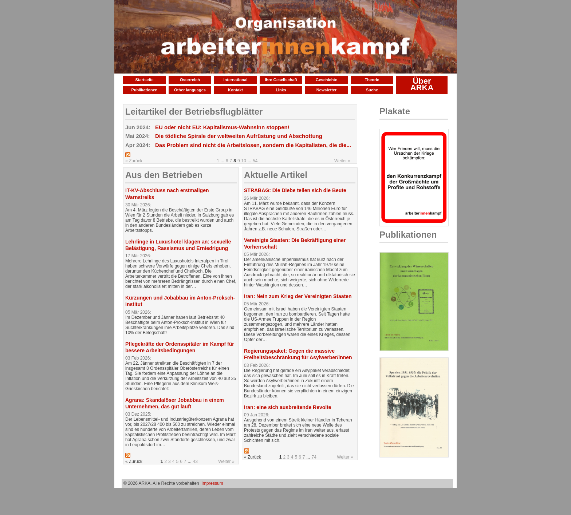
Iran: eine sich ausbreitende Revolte (287, 407)
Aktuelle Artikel (275, 175)
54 (255, 160)
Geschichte (326, 80)
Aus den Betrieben (163, 175)
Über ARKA (422, 84)
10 (243, 160)
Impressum (212, 483)
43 (195, 461)
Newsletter (326, 90)
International (235, 80)
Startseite (144, 80)
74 (314, 457)
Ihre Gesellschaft (281, 80)
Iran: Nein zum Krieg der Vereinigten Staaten (298, 296)
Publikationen (144, 90)
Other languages (190, 90)
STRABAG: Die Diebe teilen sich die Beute (295, 190)
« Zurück (133, 160)
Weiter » (342, 160)
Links (281, 90)
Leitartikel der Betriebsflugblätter (194, 111)
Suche (372, 90)
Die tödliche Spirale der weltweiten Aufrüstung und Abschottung (238, 136)
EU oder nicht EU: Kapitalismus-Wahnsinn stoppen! (222, 127)
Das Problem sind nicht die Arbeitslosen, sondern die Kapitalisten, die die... (253, 145)
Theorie (372, 80)
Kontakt (235, 90)
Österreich (190, 80)
